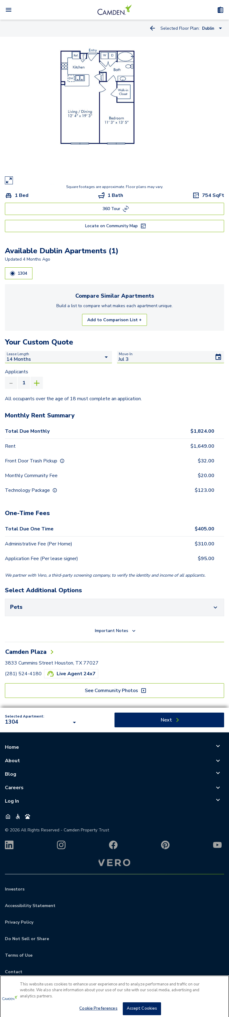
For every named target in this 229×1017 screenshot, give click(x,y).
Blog (10, 774)
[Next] (169, 720)
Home (12, 747)
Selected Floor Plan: (180, 28)
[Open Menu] (8, 9)
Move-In (126, 354)
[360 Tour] (114, 209)
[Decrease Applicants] (11, 383)
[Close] (219, 1006)
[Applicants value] (24, 383)
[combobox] (41, 722)
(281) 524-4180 (23, 673)
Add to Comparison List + (114, 320)
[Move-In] (170, 357)
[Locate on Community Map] (114, 226)
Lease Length (18, 354)
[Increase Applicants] (37, 383)
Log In (12, 801)
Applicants (16, 371)
